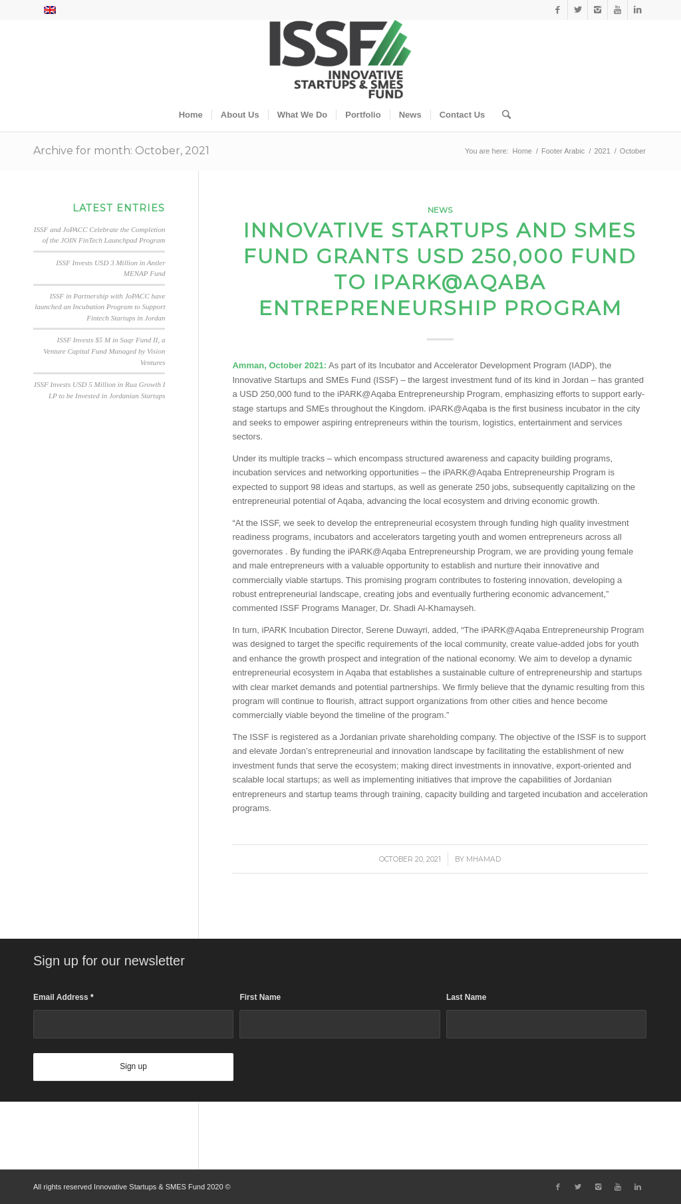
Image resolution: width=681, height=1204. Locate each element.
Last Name (466, 997)
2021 (602, 151)
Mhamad (483, 859)
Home (522, 151)
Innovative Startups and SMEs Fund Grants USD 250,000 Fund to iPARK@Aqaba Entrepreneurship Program (439, 269)
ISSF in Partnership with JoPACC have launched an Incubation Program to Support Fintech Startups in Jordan (100, 307)
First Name (260, 997)
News (440, 210)
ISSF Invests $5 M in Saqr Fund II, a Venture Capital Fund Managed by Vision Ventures (104, 351)
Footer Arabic (563, 151)
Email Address (63, 997)
